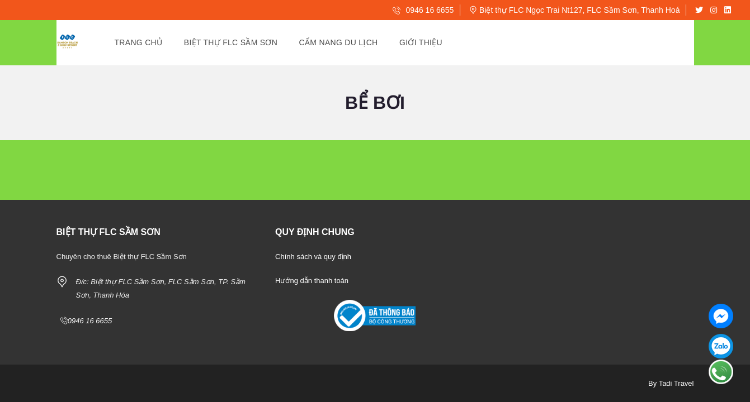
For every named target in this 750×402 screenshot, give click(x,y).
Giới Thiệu (420, 42)
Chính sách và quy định (313, 256)
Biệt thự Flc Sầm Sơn (230, 42)
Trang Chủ (139, 42)
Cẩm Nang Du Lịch (338, 42)
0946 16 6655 (423, 10)
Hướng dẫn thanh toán (311, 280)
